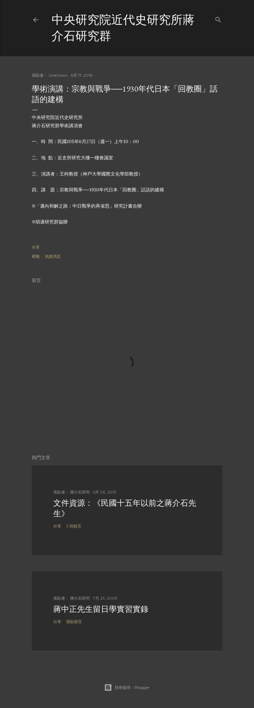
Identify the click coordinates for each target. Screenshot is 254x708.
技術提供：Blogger (127, 687)
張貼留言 (74, 621)
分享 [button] (36, 247)
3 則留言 (73, 526)
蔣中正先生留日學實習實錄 (100, 609)
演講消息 (53, 256)
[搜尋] (218, 18)
